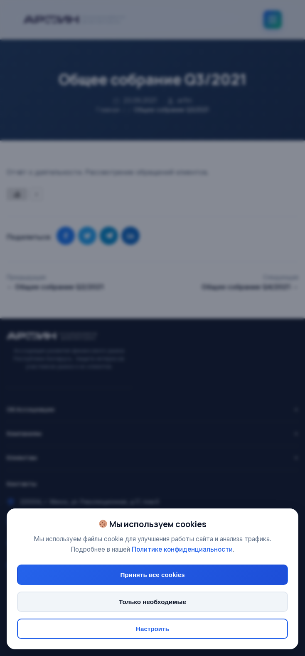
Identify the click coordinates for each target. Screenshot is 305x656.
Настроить (152, 628)
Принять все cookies (152, 574)
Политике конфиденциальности (182, 549)
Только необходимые (152, 601)
